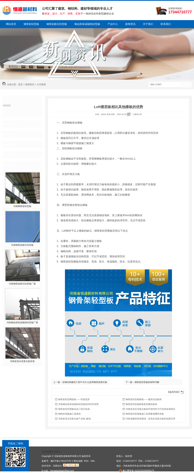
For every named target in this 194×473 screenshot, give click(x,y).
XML (92, 461)
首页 (20, 84)
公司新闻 (41, 84)
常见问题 (13, 134)
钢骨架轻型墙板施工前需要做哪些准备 (145, 414)
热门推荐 (13, 165)
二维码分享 (137, 114)
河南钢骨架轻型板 (22, 206)
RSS (86, 461)
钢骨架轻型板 (31, 24)
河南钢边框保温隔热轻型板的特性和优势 (78, 404)
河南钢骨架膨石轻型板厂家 (22, 283)
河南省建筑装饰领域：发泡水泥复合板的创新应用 (150, 418)
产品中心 (113, 24)
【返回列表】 (173, 392)
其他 (10, 154)
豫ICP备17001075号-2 (62, 461)
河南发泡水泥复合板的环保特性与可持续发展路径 (150, 409)
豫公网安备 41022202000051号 (135, 470)
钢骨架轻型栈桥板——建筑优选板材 (144, 399)
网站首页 (11, 24)
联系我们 (166, 24)
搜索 (186, 84)
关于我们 (148, 24)
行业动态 (13, 123)
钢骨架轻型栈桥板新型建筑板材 (141, 404)
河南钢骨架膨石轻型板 (22, 245)
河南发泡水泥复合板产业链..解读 (74, 418)
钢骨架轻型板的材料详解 (147, 382)
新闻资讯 (130, 24)
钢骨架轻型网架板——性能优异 (74, 399)
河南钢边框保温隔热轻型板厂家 (22, 322)
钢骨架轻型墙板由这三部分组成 (74, 409)
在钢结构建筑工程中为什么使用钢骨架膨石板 (84, 382)
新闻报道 (13, 144)
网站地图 (78, 461)
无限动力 (57, 465)
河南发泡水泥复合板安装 (22, 361)
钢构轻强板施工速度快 (69, 414)
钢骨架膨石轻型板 (56, 24)
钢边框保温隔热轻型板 (87, 24)
